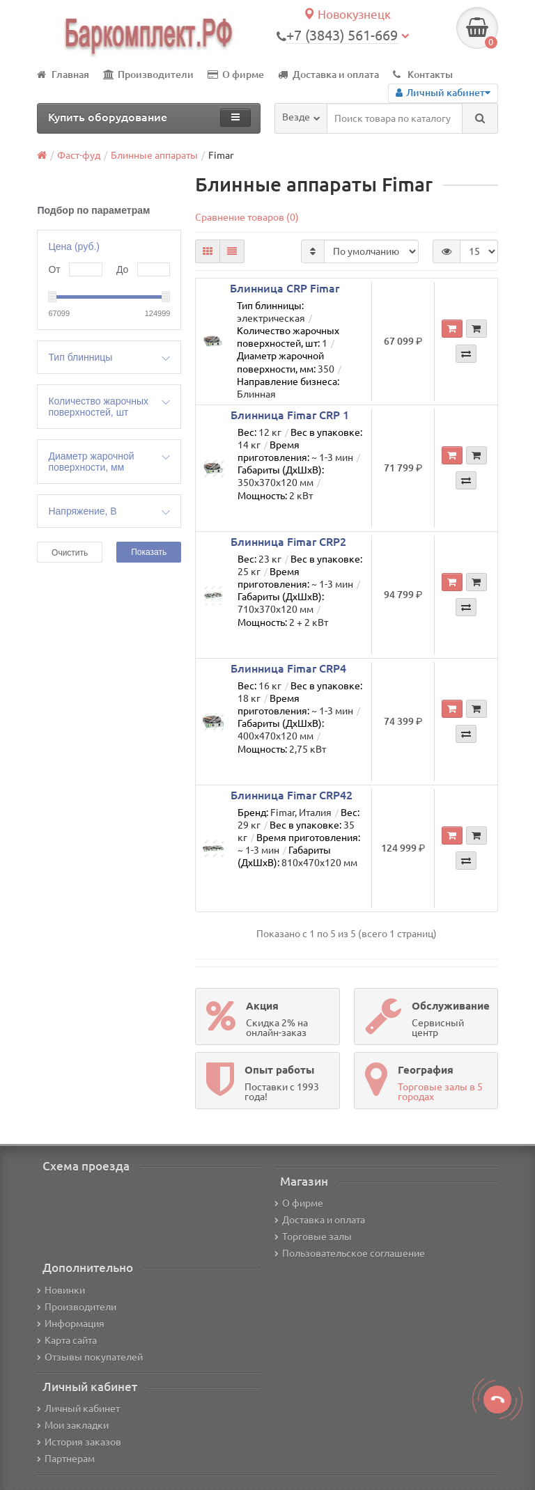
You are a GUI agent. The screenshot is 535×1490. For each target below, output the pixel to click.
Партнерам (66, 1458)
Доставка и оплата (328, 74)
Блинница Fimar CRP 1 (290, 415)
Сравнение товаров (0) (247, 217)
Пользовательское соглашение (349, 1253)
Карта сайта (67, 1340)
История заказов (79, 1442)
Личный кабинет (78, 1408)
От (54, 269)
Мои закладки (73, 1425)
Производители (148, 74)
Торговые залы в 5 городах (440, 1091)
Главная (63, 74)
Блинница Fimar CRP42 (291, 795)
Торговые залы (313, 1236)
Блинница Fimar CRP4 (288, 668)
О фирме (236, 74)
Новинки (61, 1290)
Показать (148, 552)
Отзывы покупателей (90, 1357)
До (122, 269)
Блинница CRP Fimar (284, 288)
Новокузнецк (347, 14)
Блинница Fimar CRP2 (288, 541)
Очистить (70, 553)
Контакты (423, 74)
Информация (70, 1323)
